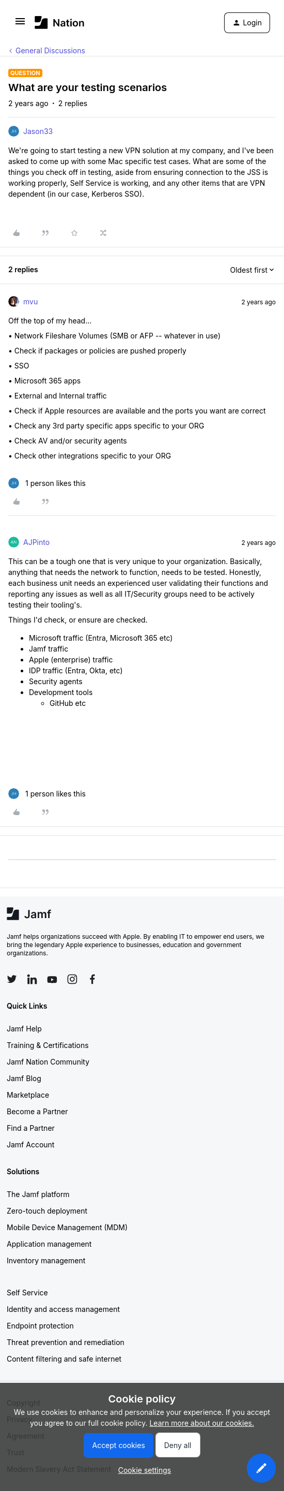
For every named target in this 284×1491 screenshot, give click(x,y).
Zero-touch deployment (47, 1210)
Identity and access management (63, 1309)
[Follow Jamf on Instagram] (72, 979)
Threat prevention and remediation (65, 1342)
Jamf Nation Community (48, 1061)
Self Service (27, 1292)
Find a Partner (31, 1128)
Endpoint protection (40, 1325)
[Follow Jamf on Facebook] (92, 979)
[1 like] (47, 483)
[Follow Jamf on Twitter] (12, 979)
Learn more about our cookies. (201, 1423)
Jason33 (38, 131)
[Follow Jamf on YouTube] (52, 979)
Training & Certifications (48, 1045)
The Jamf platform (38, 1194)
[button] (20, 24)
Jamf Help (24, 1028)
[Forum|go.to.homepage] (60, 22)
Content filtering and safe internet (64, 1358)
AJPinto (36, 542)
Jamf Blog (24, 1078)
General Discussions (50, 50)
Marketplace (28, 1094)
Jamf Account (30, 1144)
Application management (49, 1243)
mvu (30, 301)
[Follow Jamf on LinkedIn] (32, 979)
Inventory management (46, 1260)
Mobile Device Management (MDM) (67, 1227)
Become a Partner (37, 1111)
